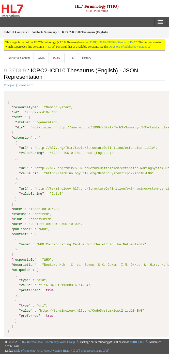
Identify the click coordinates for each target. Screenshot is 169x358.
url (24, 147)
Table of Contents (24, 350)
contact (20, 234)
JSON (56, 58)
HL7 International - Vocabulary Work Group (48, 342)
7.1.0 (48, 46)
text (17, 117)
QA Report (44, 350)
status (22, 122)
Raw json (9, 85)
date (17, 224)
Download (23, 85)
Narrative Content (19, 58)
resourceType (24, 107)
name (17, 208)
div (20, 127)
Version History (64, 350)
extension (21, 137)
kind (17, 219)
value (25, 285)
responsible (23, 259)
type (24, 279)
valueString (31, 153)
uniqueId (21, 270)
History (86, 58)
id (15, 112)
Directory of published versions (128, 46)
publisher (21, 229)
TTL (71, 58)
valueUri (28, 173)
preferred (29, 290)
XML (41, 58)
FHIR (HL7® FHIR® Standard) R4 (112, 42)
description (23, 264)
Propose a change (93, 350)
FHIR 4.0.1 (137, 342)
